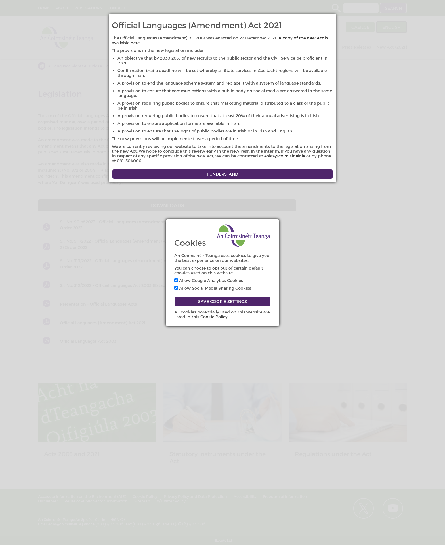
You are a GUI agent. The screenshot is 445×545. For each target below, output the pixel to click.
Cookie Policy (214, 316)
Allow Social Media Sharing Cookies (212, 288)
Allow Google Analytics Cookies (208, 280)
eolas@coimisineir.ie (284, 155)
